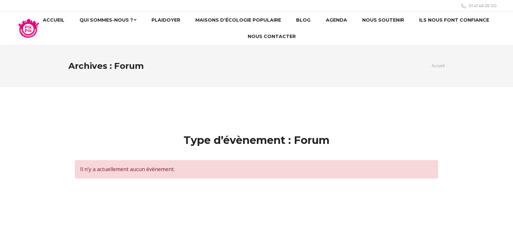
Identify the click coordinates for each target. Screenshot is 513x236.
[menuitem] (53, 20)
